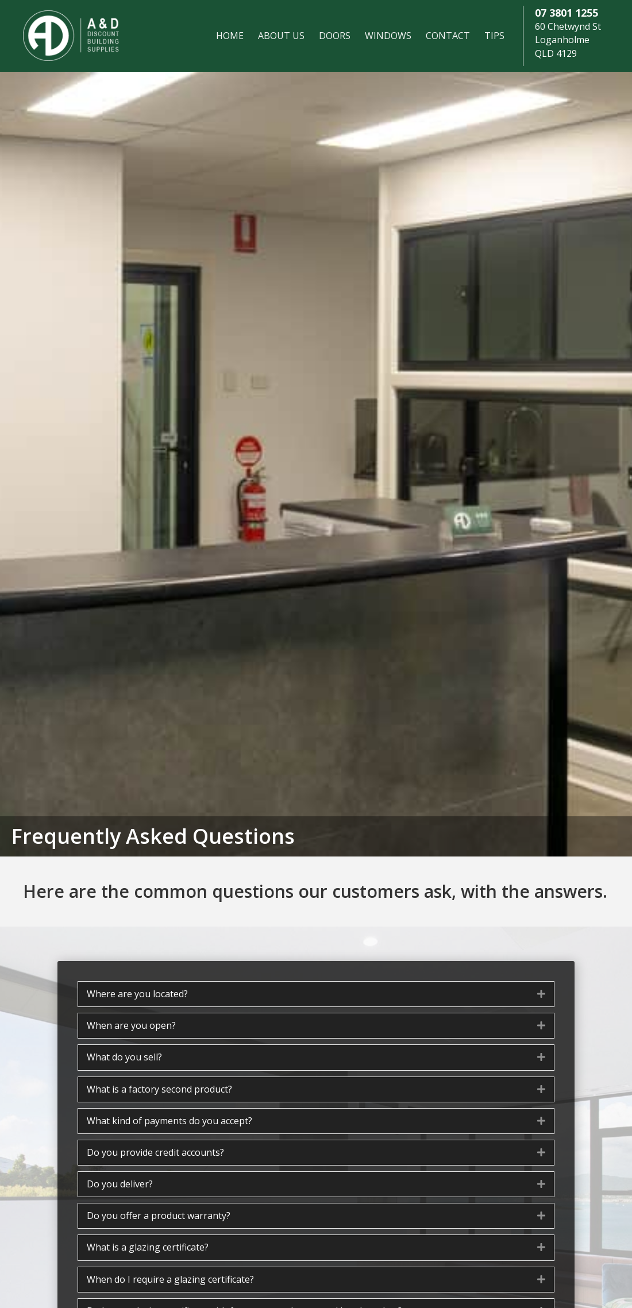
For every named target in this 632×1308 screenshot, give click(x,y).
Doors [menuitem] (334, 35)
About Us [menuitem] (281, 35)
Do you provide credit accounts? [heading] (155, 1152)
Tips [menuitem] (494, 35)
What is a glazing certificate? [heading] (148, 1247)
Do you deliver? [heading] (120, 1184)
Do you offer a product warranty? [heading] (158, 1215)
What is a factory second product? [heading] (159, 1089)
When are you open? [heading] (131, 1025)
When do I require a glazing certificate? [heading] (170, 1279)
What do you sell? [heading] (124, 1057)
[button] (541, 994)
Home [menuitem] (230, 35)
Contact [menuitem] (448, 35)
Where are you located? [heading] (137, 993)
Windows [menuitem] (388, 35)
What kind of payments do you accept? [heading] (169, 1120)
